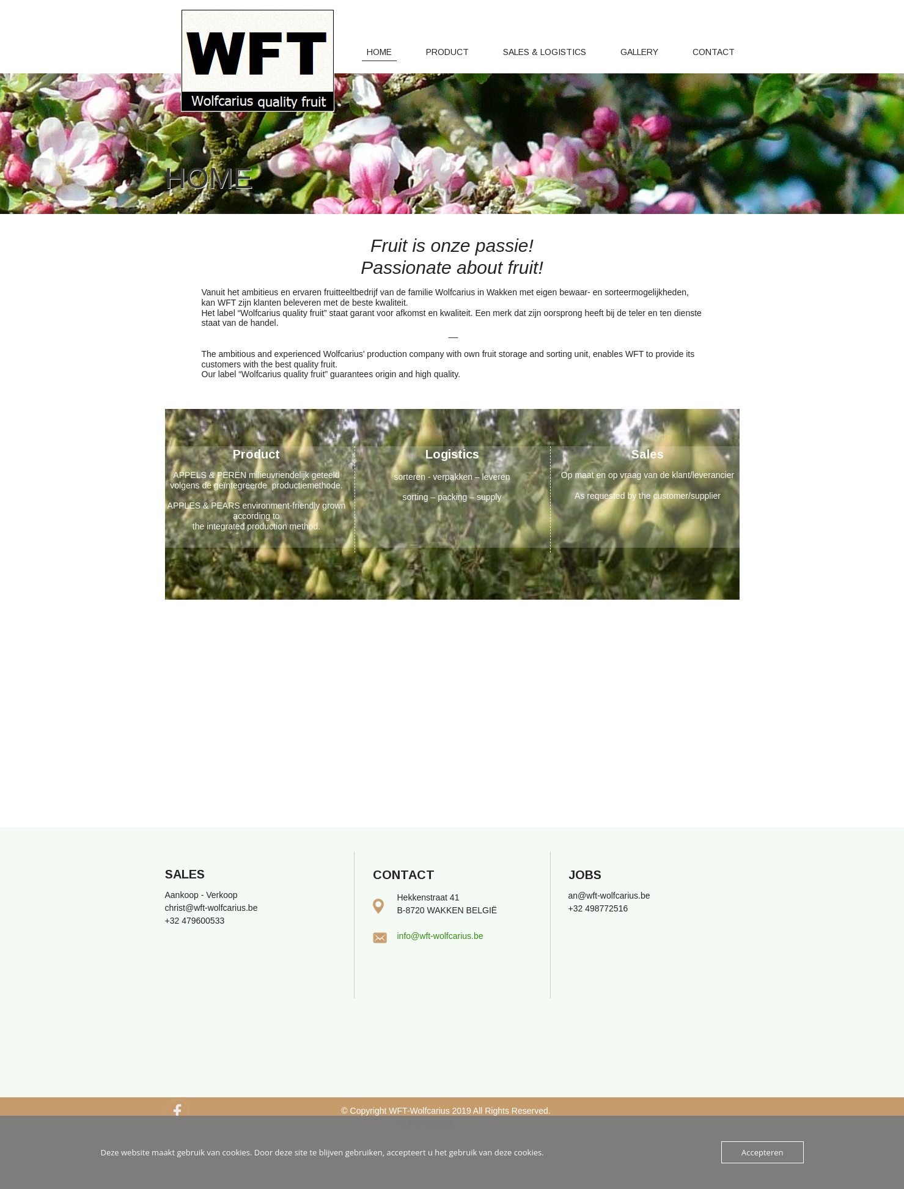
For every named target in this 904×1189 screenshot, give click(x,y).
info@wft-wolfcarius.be (440, 936)
